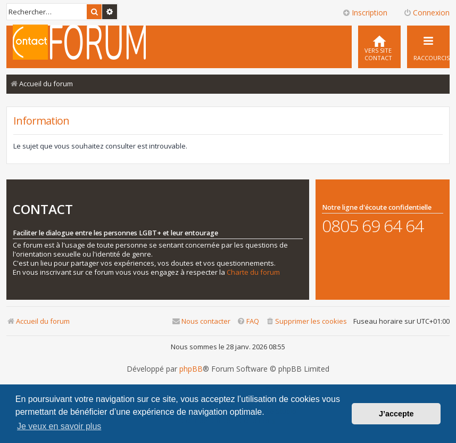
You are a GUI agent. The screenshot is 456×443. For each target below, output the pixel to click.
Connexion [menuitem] (426, 12)
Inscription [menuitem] (364, 12)
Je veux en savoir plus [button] (59, 426)
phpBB (191, 369)
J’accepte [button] (396, 413)
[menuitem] (379, 47)
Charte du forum (253, 272)
